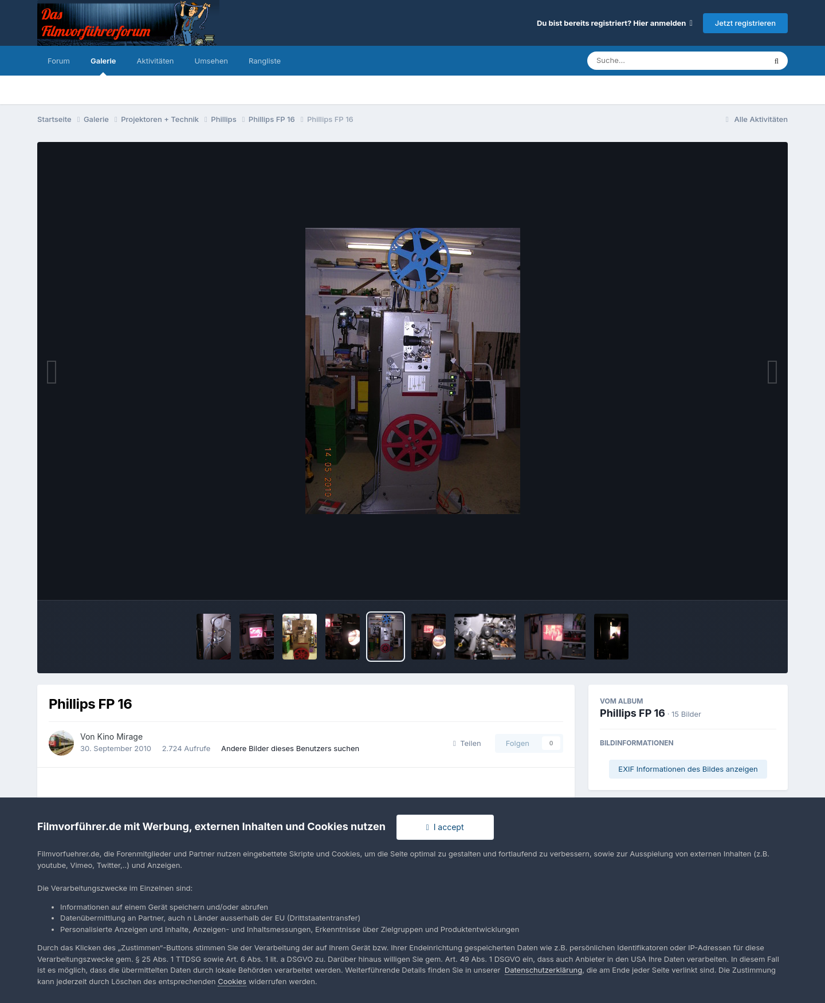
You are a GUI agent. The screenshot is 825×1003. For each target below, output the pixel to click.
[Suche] (653, 61)
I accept (445, 827)
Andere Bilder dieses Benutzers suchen (290, 748)
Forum (59, 60)
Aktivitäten (155, 60)
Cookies (232, 981)
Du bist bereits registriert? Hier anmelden (615, 22)
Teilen (467, 743)
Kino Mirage (120, 736)
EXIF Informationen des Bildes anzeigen (687, 768)
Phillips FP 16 (632, 713)
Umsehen (211, 60)
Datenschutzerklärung (543, 969)
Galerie (103, 66)
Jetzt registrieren (745, 22)
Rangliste (265, 60)
